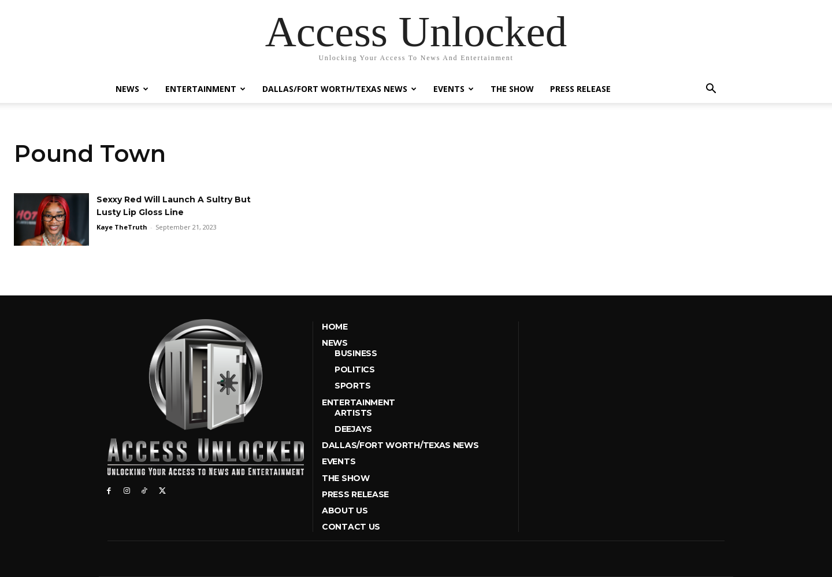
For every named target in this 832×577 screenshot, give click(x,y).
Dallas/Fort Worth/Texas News (339, 88)
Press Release (580, 88)
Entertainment (205, 88)
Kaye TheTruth (121, 227)
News (132, 88)
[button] (711, 89)
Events (453, 88)
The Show (512, 88)
